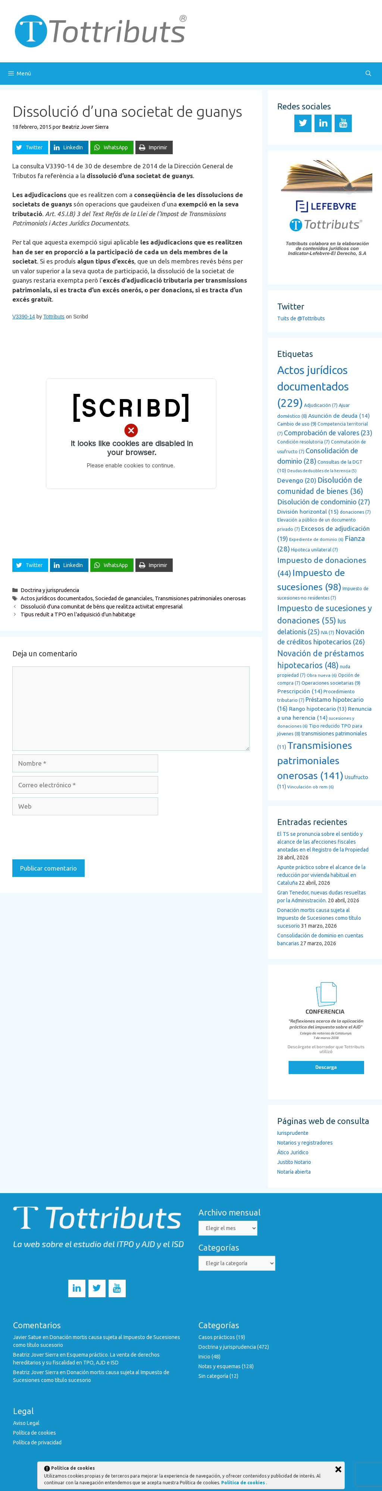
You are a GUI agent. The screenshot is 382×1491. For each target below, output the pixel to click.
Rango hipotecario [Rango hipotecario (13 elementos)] (318, 709)
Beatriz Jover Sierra (36, 1355)
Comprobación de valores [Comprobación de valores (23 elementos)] (328, 432)
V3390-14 (23, 317)
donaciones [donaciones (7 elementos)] (355, 512)
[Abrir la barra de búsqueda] (368, 73)
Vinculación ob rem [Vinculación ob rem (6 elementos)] (310, 786)
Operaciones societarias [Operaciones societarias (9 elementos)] (330, 683)
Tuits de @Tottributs (301, 318)
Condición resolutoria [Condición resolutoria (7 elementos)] (303, 441)
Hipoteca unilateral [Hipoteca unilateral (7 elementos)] (314, 549)
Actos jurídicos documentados (57, 598)
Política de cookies (34, 1433)
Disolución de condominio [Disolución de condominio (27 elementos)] (323, 502)
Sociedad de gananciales (124, 598)
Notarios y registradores (305, 1143)
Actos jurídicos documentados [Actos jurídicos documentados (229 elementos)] (313, 386)
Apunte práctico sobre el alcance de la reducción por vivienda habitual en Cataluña (321, 875)
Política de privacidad (37, 1442)
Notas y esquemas (219, 1366)
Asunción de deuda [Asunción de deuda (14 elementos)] (339, 416)
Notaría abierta (294, 1172)
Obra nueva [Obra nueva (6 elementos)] (322, 675)
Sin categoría (213, 1376)
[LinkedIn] (323, 123)
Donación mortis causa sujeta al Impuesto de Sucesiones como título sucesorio (319, 918)
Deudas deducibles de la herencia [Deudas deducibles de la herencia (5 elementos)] (322, 471)
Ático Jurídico (293, 1152)
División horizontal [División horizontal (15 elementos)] (308, 511)
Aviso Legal (26, 1423)
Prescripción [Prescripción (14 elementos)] (299, 691)
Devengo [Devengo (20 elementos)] (296, 480)
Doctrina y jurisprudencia (50, 590)
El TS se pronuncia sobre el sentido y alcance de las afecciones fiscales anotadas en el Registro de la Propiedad (323, 842)
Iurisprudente (293, 1133)
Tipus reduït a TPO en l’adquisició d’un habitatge (78, 614)
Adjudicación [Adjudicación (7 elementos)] (321, 405)
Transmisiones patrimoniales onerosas (200, 598)
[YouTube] (343, 123)
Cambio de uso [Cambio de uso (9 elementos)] (296, 424)
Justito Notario (294, 1162)
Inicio (204, 1357)
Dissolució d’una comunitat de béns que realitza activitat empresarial (102, 607)
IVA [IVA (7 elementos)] (327, 632)
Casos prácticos (216, 1337)
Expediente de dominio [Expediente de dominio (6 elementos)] (316, 539)
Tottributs (54, 317)
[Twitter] (302, 123)
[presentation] (69, 837)
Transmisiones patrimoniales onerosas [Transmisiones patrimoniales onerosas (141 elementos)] (314, 760)
